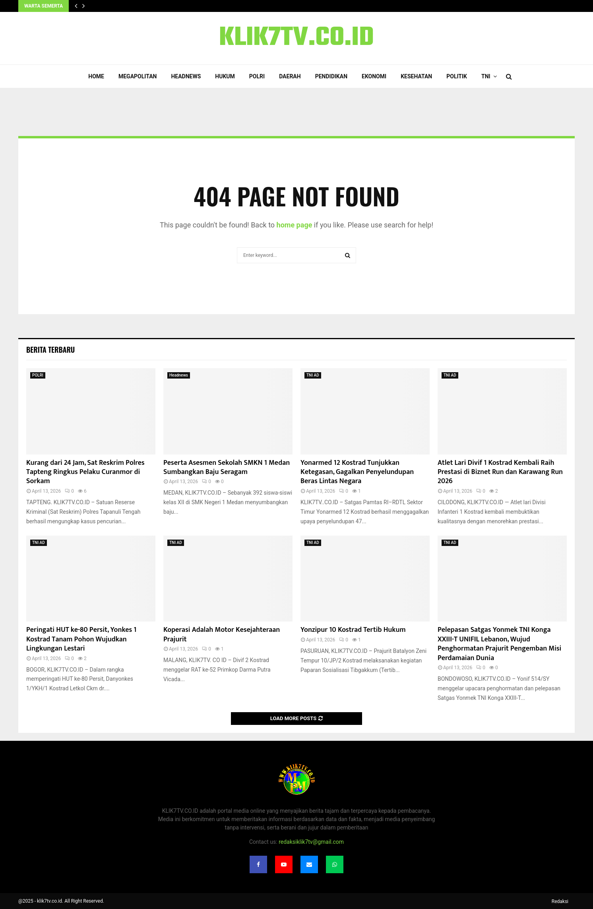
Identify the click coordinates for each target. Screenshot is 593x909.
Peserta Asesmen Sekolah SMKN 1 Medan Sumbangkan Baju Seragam (226, 467)
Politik (456, 76)
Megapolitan (137, 76)
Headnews (186, 76)
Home (96, 76)
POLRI (257, 76)
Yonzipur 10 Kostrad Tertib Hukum (353, 630)
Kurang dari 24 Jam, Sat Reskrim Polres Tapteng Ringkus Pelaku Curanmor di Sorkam (85, 472)
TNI (485, 76)
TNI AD (312, 375)
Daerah (290, 76)
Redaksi (560, 901)
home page (294, 225)
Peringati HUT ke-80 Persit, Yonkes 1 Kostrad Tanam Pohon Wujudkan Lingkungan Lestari (81, 639)
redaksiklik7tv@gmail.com (311, 842)
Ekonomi (374, 76)
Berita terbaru (50, 349)
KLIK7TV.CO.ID (296, 38)
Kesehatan (416, 76)
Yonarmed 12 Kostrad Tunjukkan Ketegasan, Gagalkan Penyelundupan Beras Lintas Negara (357, 472)
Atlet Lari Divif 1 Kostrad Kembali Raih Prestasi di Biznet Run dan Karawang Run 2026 (500, 472)
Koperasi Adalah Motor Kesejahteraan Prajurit (221, 634)
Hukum (225, 76)
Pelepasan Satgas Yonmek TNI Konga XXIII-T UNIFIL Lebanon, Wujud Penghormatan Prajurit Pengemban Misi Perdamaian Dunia (499, 644)
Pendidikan (331, 76)
